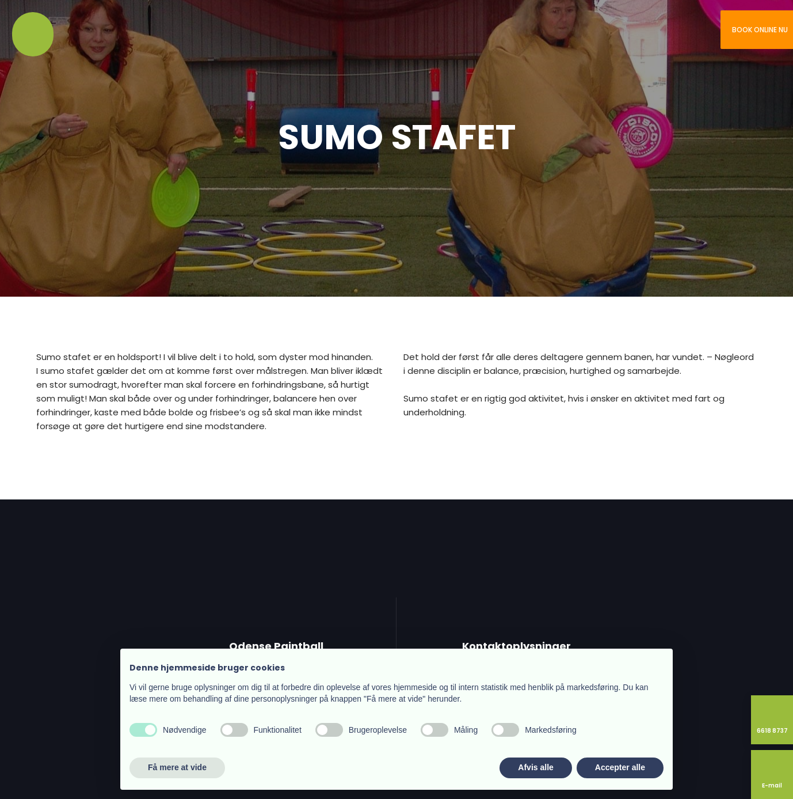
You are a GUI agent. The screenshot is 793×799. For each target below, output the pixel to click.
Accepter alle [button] (620, 767)
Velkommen (31, 31)
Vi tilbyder (84, 31)
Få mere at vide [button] (177, 767)
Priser (139, 31)
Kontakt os (166, 31)
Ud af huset (113, 31)
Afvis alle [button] (535, 767)
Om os (58, 31)
